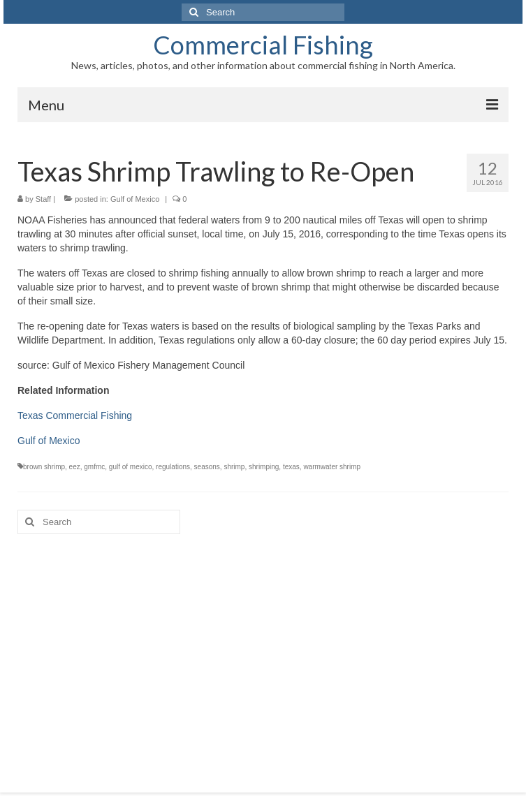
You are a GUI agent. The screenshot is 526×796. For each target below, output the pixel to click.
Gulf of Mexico (134, 199)
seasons (207, 467)
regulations (173, 467)
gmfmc (94, 467)
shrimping (264, 467)
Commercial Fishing (263, 44)
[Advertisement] (263, 653)
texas (291, 467)
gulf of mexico (130, 467)
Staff (43, 199)
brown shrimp (44, 467)
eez (74, 467)
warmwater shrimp (331, 467)
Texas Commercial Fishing (74, 415)
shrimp (234, 467)
